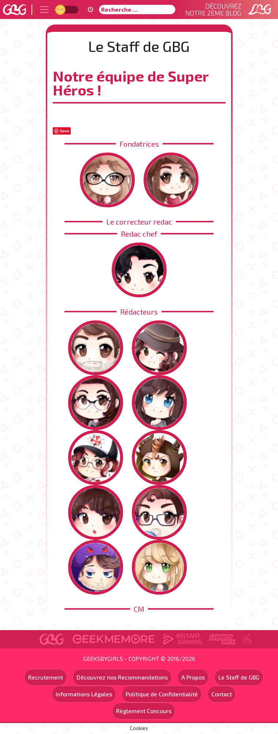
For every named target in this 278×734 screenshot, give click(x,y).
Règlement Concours (143, 710)
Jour (61, 9)
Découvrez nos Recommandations (122, 677)
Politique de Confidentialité (162, 693)
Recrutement (45, 677)
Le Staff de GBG (238, 677)
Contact (221, 693)
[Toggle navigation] (44, 9)
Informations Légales (84, 693)
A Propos (193, 677)
